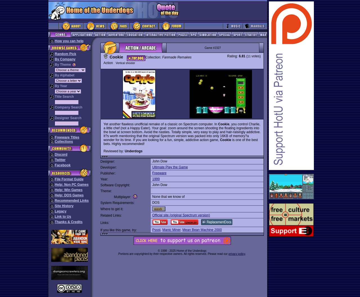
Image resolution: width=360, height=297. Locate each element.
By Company (65, 59)
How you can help (69, 41)
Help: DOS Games (69, 195)
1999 (156, 179)
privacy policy (236, 253)
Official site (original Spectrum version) (181, 215)
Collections (64, 142)
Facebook (63, 165)
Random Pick (65, 54)
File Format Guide (69, 179)
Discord (61, 155)
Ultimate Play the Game (170, 167)
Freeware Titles (67, 137)
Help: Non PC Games (72, 185)
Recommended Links (72, 201)
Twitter (60, 160)
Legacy (60, 211)
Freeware (159, 173)
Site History (64, 206)
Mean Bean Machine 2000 (202, 230)
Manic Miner (171, 230)
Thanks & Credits (69, 222)
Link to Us (63, 217)
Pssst (156, 230)
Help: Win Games (69, 190)
